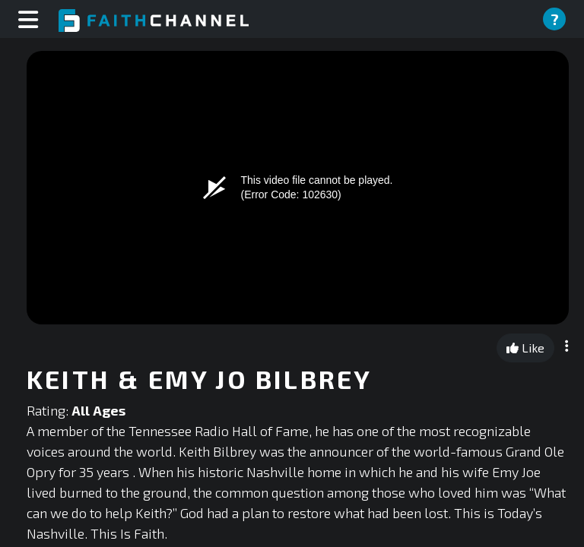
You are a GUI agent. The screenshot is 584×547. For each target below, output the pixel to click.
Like (525, 347)
